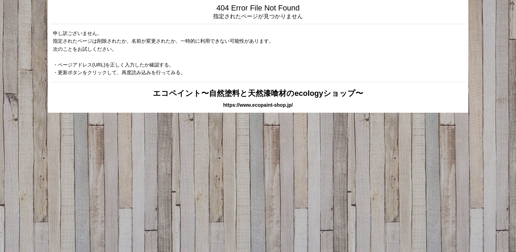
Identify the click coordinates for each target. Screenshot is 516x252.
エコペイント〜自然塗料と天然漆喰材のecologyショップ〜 (258, 93)
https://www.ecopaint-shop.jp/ (258, 105)
